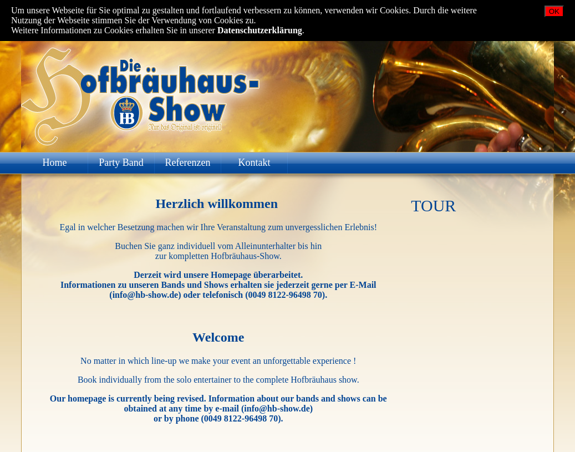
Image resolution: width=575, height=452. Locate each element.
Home (55, 162)
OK (554, 11)
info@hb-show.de (145, 294)
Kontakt (254, 162)
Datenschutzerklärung (259, 30)
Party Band (121, 162)
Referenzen (188, 162)
